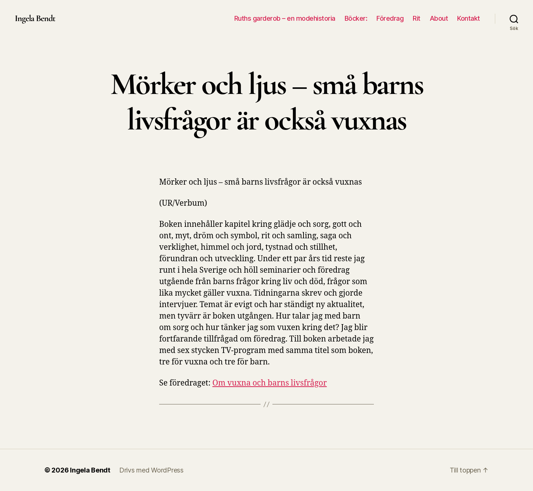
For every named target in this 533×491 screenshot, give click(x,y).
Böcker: (356, 18)
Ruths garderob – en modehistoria (284, 18)
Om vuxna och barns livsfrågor (269, 383)
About (439, 18)
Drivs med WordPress (151, 470)
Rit (416, 18)
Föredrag (389, 18)
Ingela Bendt (35, 18)
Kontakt (468, 18)
